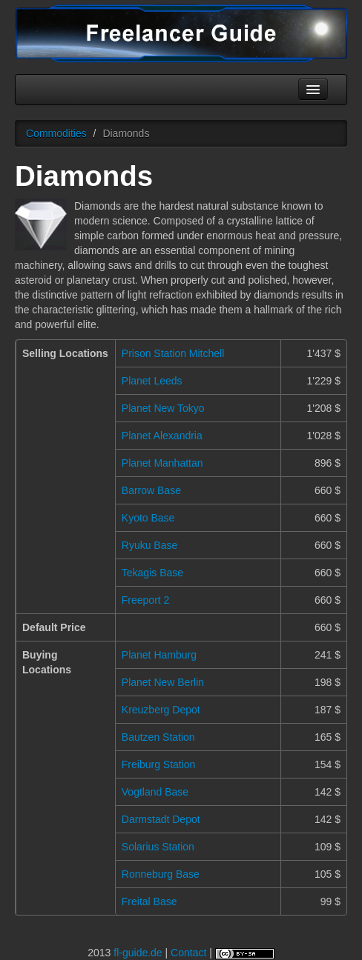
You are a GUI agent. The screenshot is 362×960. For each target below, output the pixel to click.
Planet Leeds (152, 381)
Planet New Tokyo (163, 408)
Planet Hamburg (159, 655)
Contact (188, 953)
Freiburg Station (159, 764)
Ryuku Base (149, 545)
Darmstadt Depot (161, 819)
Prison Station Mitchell (173, 353)
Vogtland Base (155, 792)
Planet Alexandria (162, 435)
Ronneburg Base (161, 874)
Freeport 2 (146, 600)
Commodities (56, 133)
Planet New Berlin (163, 682)
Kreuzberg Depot (161, 710)
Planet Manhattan (162, 463)
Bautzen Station (158, 737)
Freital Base (149, 901)
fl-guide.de (137, 953)
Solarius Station (158, 847)
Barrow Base (151, 490)
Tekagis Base (152, 573)
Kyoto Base (148, 518)
